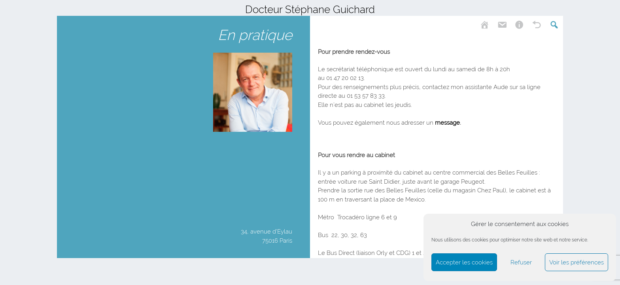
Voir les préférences (576, 262)
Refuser (521, 262)
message (447, 122)
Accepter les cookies (464, 262)
